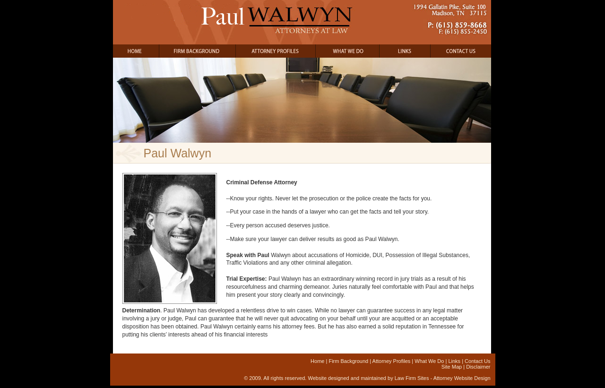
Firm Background (348, 361)
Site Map (451, 367)
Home (317, 361)
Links (454, 361)
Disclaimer (478, 367)
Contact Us (477, 361)
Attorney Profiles (391, 361)
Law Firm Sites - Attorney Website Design (443, 378)
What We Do (429, 361)
